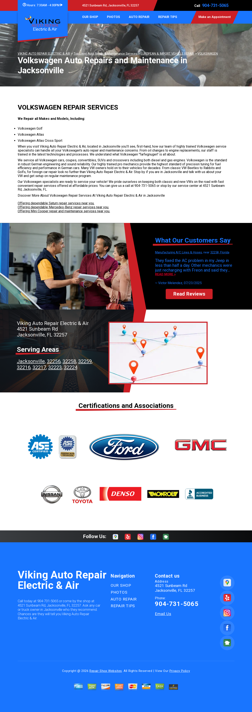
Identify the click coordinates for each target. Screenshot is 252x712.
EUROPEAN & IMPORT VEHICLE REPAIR (167, 54)
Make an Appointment (214, 17)
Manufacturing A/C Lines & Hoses (178, 252)
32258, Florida (219, 252)
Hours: (43, 5)
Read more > (165, 274)
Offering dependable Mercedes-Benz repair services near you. (63, 207)
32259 (85, 361)
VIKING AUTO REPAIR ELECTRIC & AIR (44, 54)
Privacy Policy (179, 671)
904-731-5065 (215, 5)
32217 (39, 367)
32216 (23, 367)
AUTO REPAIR (139, 17)
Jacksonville (31, 361)
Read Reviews (189, 294)
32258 (69, 361)
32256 (53, 361)
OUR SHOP (90, 17)
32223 (55, 367)
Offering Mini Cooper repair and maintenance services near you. (64, 211)
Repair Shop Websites (105, 671)
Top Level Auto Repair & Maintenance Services (105, 54)
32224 (70, 367)
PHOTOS (113, 17)
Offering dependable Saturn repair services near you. (56, 203)
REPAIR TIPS (167, 17)
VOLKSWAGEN (208, 54)
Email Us (163, 614)
